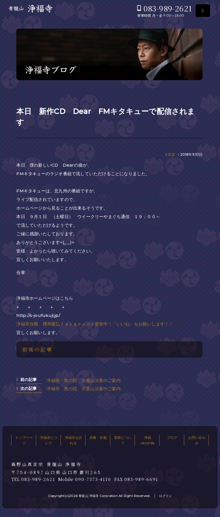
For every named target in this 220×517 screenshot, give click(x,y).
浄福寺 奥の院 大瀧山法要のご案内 (83, 380)
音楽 (171, 154)
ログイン (165, 496)
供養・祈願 (98, 437)
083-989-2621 (168, 8)
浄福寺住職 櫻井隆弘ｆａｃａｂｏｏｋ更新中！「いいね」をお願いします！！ (94, 324)
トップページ (24, 440)
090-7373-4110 (93, 479)
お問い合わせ (197, 440)
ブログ (172, 437)
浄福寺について (48, 440)
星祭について (122, 440)
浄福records (147, 440)
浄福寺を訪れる (73, 440)
